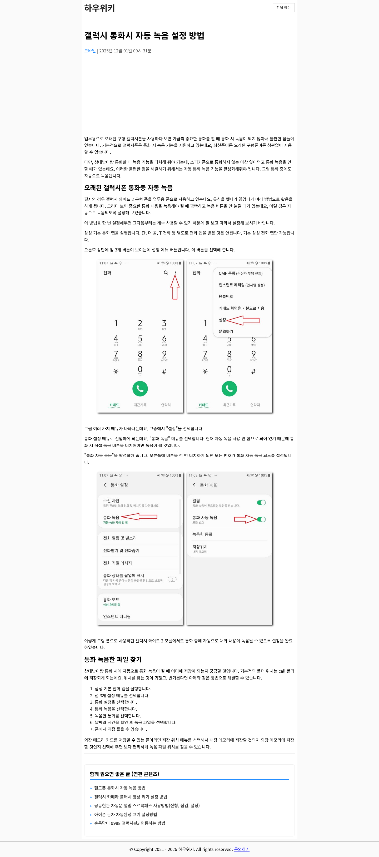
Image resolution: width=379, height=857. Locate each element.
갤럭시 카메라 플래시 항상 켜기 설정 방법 (130, 797)
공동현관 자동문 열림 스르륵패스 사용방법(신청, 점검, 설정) (147, 805)
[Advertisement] (189, 95)
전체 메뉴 (283, 7)
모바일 (90, 50)
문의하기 (242, 849)
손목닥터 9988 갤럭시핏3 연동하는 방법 (129, 823)
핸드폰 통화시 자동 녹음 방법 (120, 788)
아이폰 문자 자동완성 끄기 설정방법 (125, 814)
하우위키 (99, 8)
